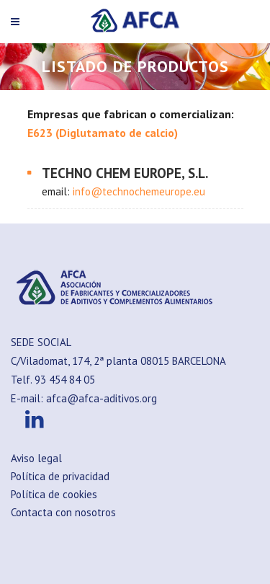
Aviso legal (36, 458)
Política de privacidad (60, 476)
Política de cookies (54, 494)
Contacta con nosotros (63, 512)
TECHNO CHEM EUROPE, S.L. (125, 173)
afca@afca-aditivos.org (101, 398)
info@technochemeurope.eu (139, 191)
